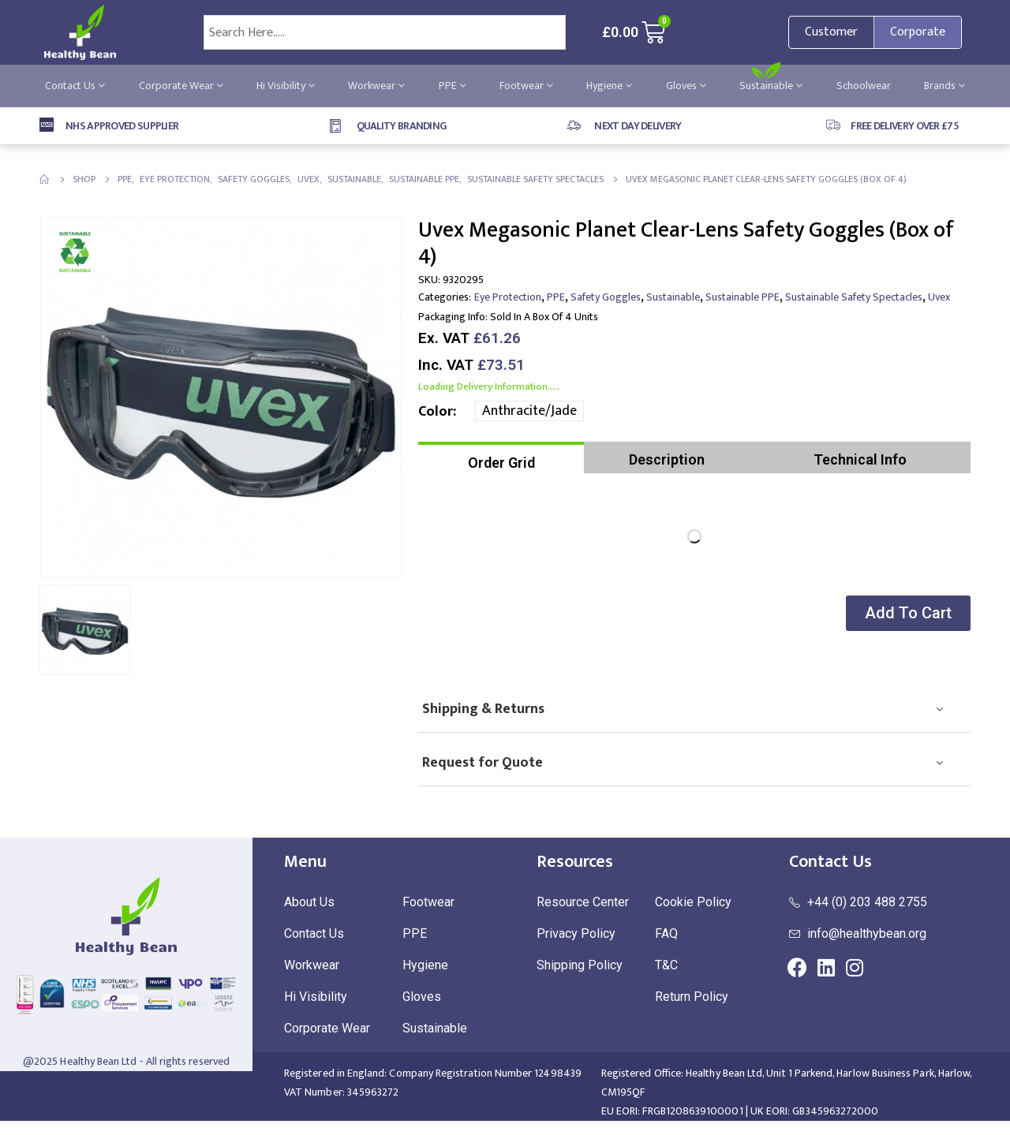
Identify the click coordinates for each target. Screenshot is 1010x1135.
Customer (831, 32)
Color (435, 412)
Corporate (917, 32)
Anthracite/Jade (529, 411)
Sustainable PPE (742, 297)
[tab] (501, 457)
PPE (452, 86)
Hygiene (609, 86)
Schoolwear (863, 86)
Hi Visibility (285, 86)
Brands (944, 86)
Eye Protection (507, 297)
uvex (939, 297)
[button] (907, 613)
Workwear (376, 86)
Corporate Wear (181, 86)
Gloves (686, 86)
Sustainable (770, 86)
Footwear (526, 86)
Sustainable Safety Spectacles (853, 297)
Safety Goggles (605, 297)
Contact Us (75, 86)
